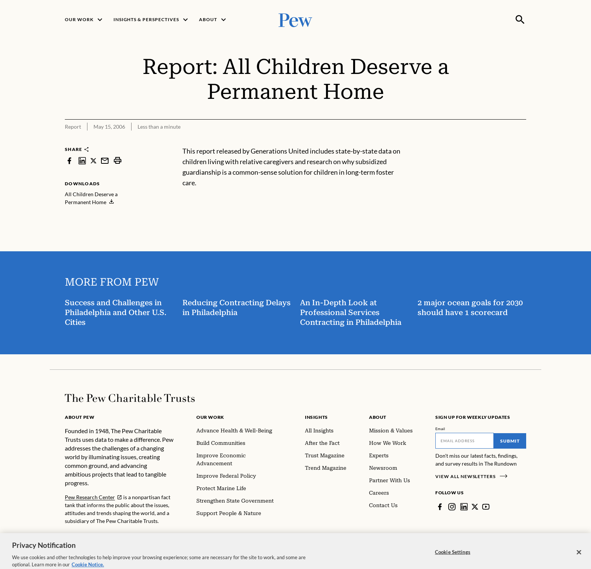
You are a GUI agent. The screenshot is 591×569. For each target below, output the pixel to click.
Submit (510, 441)
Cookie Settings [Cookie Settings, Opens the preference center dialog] (452, 560)
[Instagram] (451, 506)
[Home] (130, 398)
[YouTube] (485, 506)
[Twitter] (475, 506)
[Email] (464, 441)
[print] (117, 160)
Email (440, 429)
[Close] (579, 560)
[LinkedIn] (464, 506)
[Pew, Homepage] (295, 19)
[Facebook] (439, 506)
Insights (316, 417)
